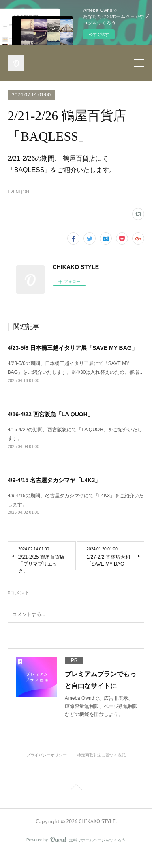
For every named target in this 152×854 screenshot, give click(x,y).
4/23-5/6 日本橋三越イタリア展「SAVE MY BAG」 (72, 348)
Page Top (76, 788)
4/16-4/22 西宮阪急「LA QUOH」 (50, 414)
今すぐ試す (99, 34)
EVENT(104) (19, 192)
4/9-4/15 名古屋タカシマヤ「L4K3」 (54, 480)
